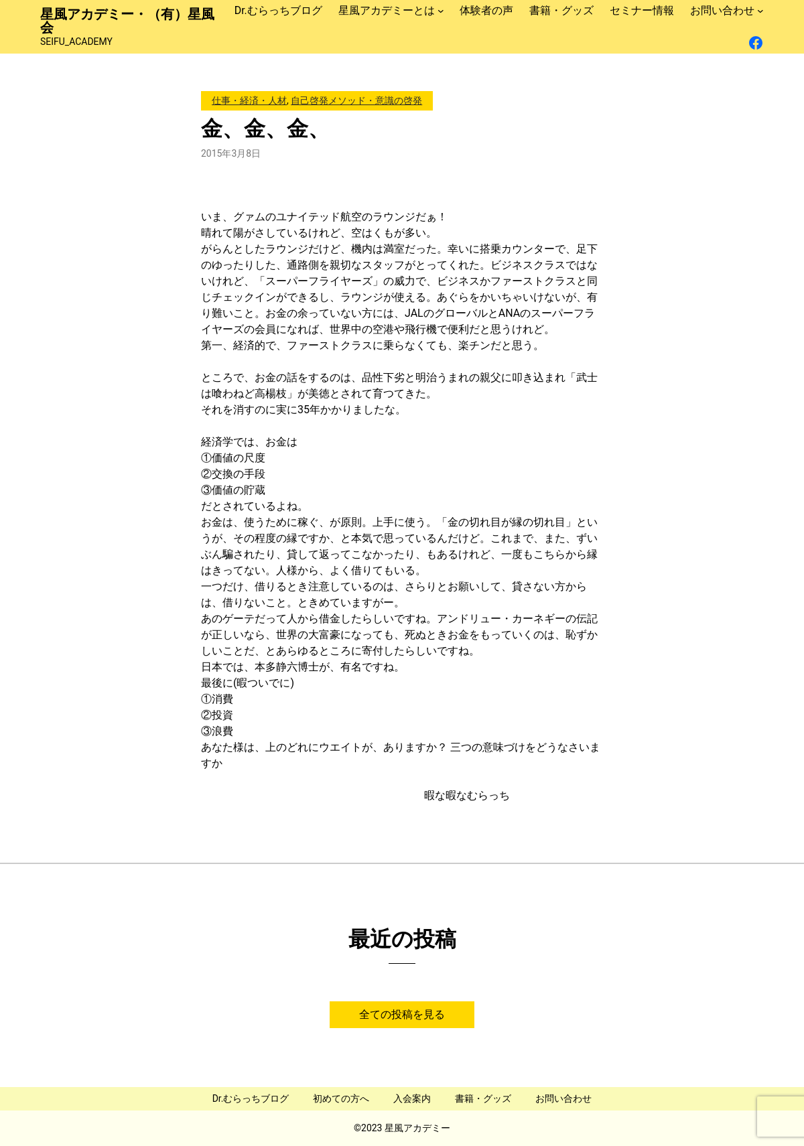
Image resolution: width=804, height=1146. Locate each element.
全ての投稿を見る (402, 1014)
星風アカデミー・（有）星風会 (127, 21)
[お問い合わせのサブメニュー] (760, 10)
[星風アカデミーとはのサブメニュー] (441, 10)
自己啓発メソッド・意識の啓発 (356, 100)
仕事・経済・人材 (249, 100)
